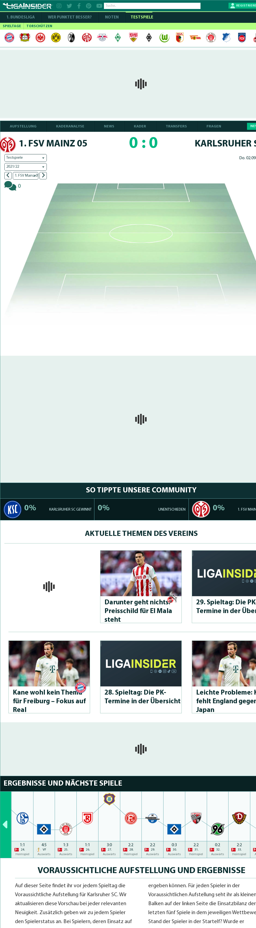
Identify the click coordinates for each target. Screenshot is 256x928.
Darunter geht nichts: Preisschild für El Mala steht (138, 611)
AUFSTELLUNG (23, 126)
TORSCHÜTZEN (39, 26)
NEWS (109, 126)
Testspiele (141, 17)
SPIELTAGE (12, 26)
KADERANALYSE (70, 126)
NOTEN (112, 17)
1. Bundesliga (20, 17)
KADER (140, 126)
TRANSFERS (176, 126)
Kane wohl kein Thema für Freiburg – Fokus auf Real (49, 701)
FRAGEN (213, 126)
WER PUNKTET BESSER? (70, 17)
